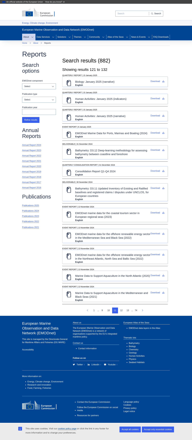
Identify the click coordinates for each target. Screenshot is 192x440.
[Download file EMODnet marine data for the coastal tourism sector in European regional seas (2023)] (157, 212)
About (35, 43)
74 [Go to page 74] (136, 310)
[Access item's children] (32, 37)
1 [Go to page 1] (94, 310)
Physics (132, 359)
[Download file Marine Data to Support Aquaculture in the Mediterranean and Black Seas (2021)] (157, 292)
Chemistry (133, 349)
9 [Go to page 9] (102, 310)
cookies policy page (67, 428)
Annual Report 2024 (31, 145)
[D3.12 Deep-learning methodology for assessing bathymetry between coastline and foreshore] (157, 150)
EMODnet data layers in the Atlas (144, 328)
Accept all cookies (130, 429)
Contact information (87, 348)
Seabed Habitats (137, 362)
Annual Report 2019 (31, 172)
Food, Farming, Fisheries (39, 388)
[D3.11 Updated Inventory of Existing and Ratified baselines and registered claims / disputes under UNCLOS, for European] (157, 188)
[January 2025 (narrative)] (157, 81)
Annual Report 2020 (31, 166)
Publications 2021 (30, 227)
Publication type (29, 94)
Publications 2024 (30, 211)
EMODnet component (32, 81)
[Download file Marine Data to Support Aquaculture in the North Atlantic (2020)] (157, 275)
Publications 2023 (30, 216)
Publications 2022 (30, 221)
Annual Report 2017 (31, 182)
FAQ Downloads (161, 37)
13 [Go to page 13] (128, 310)
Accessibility (28, 350)
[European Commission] (40, 12)
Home (24, 43)
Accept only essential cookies (158, 429)
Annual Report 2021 (31, 161)
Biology (132, 346)
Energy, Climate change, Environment (40, 23)
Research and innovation (39, 385)
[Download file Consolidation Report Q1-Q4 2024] (157, 170)
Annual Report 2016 (31, 188)
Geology (133, 353)
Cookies (127, 405)
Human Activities (137, 356)
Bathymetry (134, 343)
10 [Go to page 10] (108, 310)
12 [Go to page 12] (121, 310)
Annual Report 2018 (31, 177)
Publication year (29, 107)
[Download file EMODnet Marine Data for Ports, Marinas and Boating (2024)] (157, 132)
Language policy (131, 402)
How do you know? (55, 2)
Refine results (30, 120)
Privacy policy (130, 408)
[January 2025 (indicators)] (157, 98)
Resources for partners (88, 415)
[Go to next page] (142, 310)
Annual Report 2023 (31, 150)
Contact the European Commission (93, 402)
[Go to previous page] (88, 310)
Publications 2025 (30, 205)
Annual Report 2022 (31, 156)
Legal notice (129, 411)
